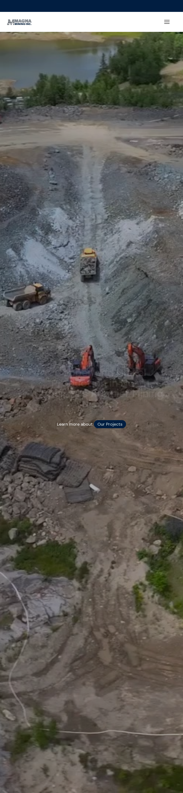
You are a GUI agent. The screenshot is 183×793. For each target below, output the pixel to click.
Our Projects (109, 424)
